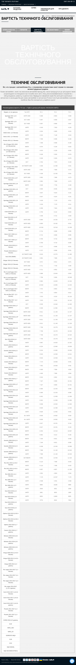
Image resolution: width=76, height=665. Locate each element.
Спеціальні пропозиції (14, 4)
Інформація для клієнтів (47, 9)
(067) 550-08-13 (69, 1)
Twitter (27, 660)
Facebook (24, 660)
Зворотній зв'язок (29, 4)
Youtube (32, 660)
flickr (38, 660)
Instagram (35, 660)
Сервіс (33, 7)
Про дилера (63, 9)
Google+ (29, 660)
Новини (3, 4)
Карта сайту (4, 659)
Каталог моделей (17, 8)
